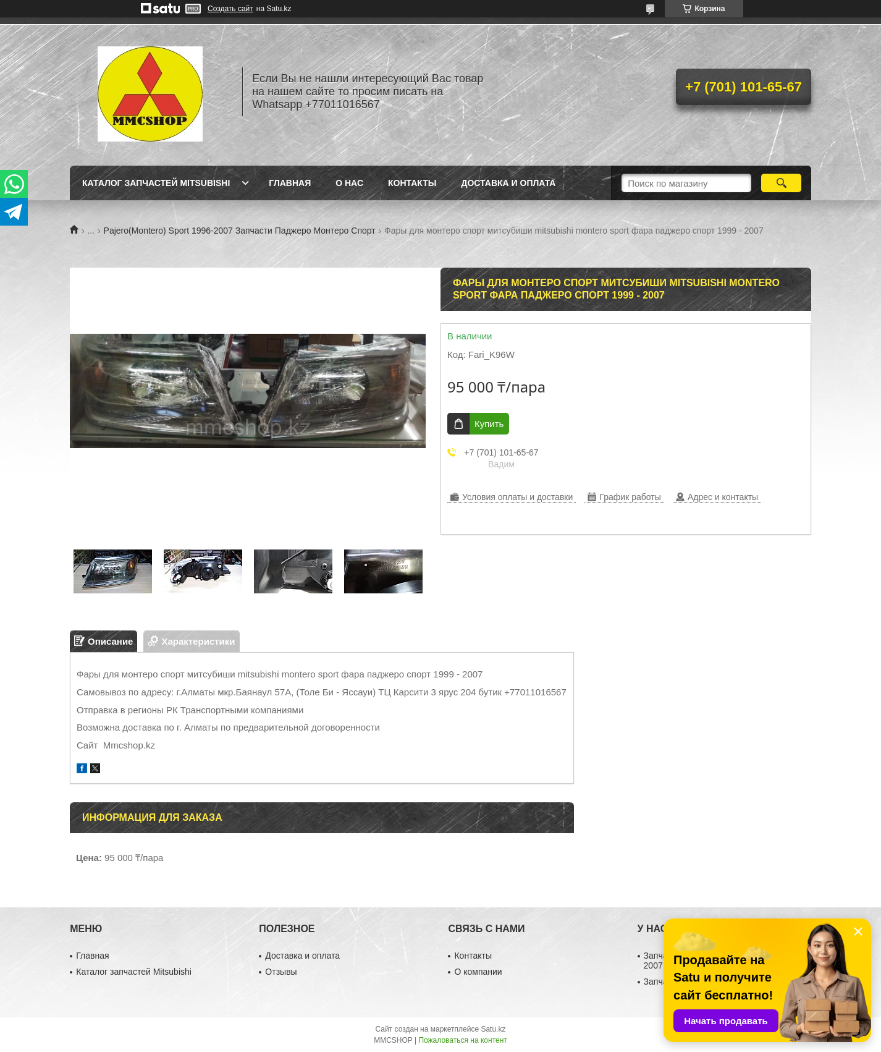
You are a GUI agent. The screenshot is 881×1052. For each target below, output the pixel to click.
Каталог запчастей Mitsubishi (156, 183)
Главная (290, 183)
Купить (489, 423)
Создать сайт (230, 8)
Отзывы (281, 972)
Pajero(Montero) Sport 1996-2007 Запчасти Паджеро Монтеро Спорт (240, 230)
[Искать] (781, 183)
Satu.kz (493, 1029)
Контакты (412, 183)
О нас (349, 183)
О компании (478, 972)
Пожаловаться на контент (462, 1040)
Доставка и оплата (508, 183)
